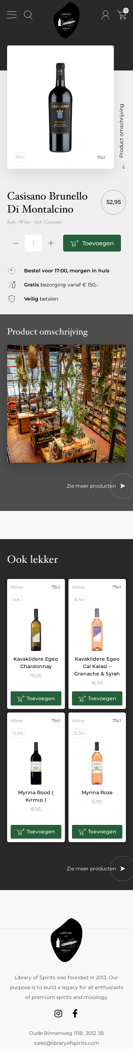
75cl (37, 222)
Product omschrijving (121, 131)
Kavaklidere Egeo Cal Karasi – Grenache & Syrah (97, 666)
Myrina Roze (97, 792)
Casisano (53, 222)
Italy (11, 222)
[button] (36, 698)
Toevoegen (98, 243)
